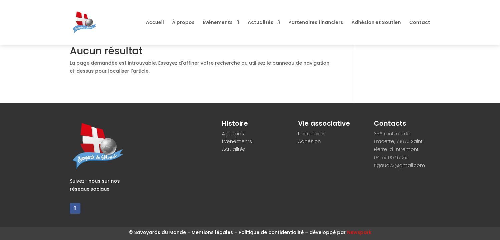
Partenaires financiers (315, 23)
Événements (218, 23)
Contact (419, 23)
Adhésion (309, 141)
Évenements (237, 141)
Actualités (260, 23)
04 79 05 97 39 (391, 157)
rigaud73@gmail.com (399, 165)
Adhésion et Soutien (376, 23)
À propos (183, 23)
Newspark (359, 232)
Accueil (155, 23)
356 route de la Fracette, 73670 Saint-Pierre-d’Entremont (399, 141)
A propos (233, 133)
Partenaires (311, 133)
